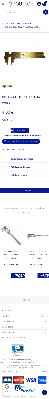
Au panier (21, 130)
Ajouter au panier (20, 276)
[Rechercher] (26, 12)
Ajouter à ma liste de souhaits (21, 141)
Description (26, 190)
